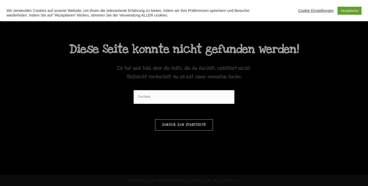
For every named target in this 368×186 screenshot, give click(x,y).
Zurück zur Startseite (184, 125)
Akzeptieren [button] (349, 11)
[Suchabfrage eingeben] (184, 97)
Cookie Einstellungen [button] (316, 11)
